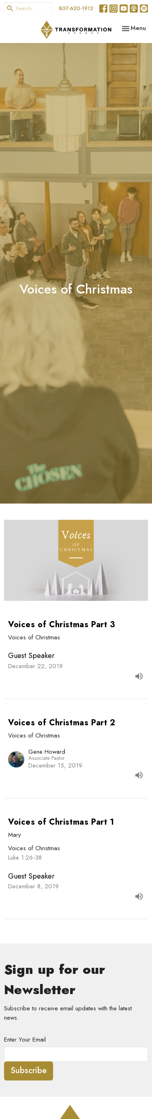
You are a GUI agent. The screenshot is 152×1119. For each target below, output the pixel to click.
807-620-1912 (76, 8)
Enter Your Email (25, 1039)
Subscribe (29, 1070)
